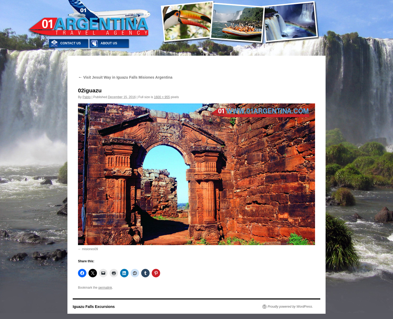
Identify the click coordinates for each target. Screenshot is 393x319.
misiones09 (90, 249)
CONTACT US (70, 43)
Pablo (86, 97)
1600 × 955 (162, 97)
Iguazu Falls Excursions (94, 306)
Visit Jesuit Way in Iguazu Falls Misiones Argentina (125, 77)
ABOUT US (109, 43)
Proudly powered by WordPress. (290, 306)
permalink (105, 287)
